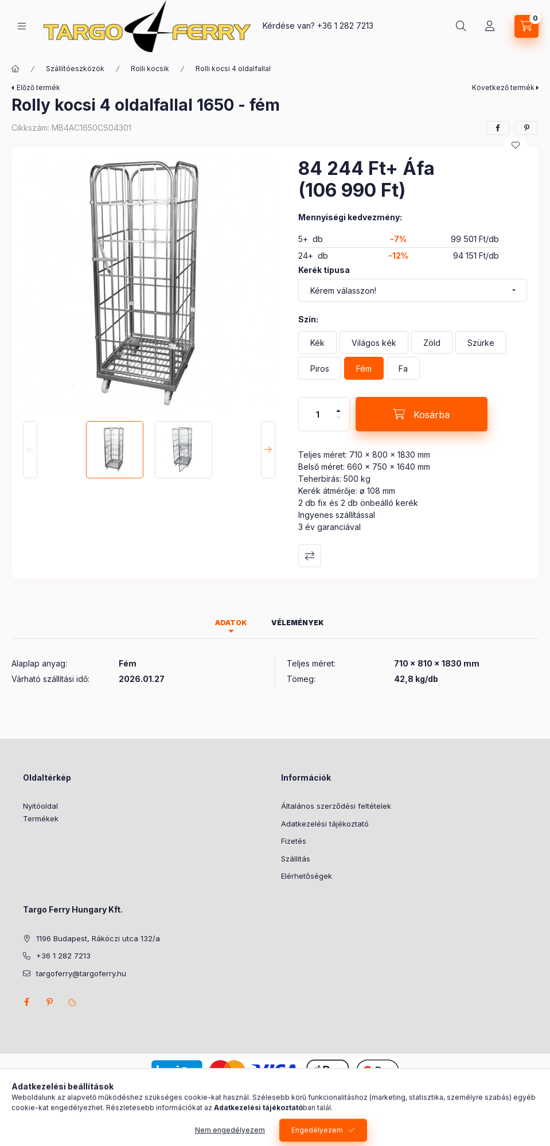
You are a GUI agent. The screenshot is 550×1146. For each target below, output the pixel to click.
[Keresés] (461, 26)
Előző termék (38, 87)
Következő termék (503, 87)
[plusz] (338, 405)
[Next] (268, 449)
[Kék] (317, 342)
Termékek (40, 818)
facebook (26, 1002)
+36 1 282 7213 (345, 25)
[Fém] (364, 368)
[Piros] (319, 368)
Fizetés (293, 840)
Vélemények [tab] (297, 622)
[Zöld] (432, 342)
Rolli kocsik (150, 68)
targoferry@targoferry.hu (81, 973)
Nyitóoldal (40, 805)
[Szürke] (480, 342)
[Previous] (30, 449)
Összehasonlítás (309, 555)
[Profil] (489, 26)
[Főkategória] (15, 69)
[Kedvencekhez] (515, 145)
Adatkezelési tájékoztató (325, 823)
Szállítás (295, 858)
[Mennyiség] (318, 414)
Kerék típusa (324, 270)
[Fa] (403, 368)
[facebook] (497, 128)
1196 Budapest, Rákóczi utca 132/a (98, 938)
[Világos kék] (374, 342)
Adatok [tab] (231, 622)
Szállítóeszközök (75, 68)
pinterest (49, 1002)
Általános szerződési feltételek (336, 805)
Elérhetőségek (306, 875)
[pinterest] (526, 128)
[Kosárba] (421, 414)
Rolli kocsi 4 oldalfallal (233, 68)
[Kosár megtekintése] (526, 26)
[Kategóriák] (21, 26)
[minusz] (338, 422)
